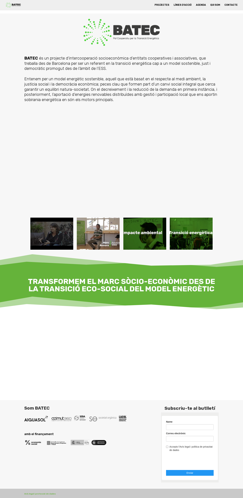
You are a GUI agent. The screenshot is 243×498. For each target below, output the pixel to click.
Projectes (162, 5)
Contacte (231, 5)
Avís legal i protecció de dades (40, 494)
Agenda (201, 5)
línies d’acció (183, 5)
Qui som (215, 5)
